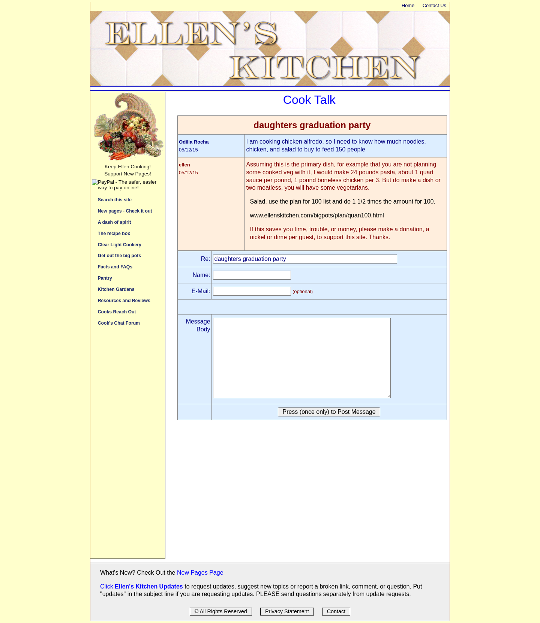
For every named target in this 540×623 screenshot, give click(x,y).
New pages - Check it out (125, 210)
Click (107, 586)
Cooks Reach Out (117, 311)
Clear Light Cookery (119, 244)
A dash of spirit (114, 222)
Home (408, 5)
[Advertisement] (128, 446)
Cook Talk (309, 99)
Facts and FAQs (115, 266)
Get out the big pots (119, 255)
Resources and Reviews (124, 300)
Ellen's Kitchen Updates (149, 586)
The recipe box (114, 233)
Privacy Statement (287, 611)
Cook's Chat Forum (119, 322)
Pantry (105, 278)
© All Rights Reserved (221, 611)
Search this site (115, 199)
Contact (336, 611)
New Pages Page (200, 572)
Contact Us (434, 5)
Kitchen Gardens (116, 289)
